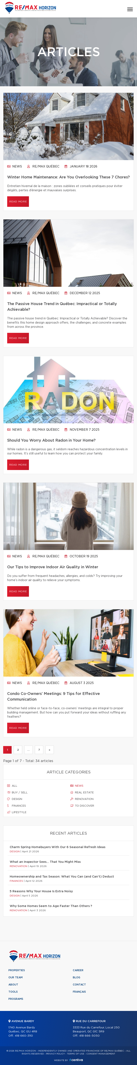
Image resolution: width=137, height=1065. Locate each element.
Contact (79, 984)
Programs (15, 999)
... (28, 750)
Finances (16, 805)
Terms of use (75, 1054)
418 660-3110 (24, 1035)
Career (78, 970)
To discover (82, 805)
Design (14, 799)
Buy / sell (17, 792)
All (12, 785)
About (13, 984)
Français (79, 992)
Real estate (82, 792)
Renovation (82, 799)
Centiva (76, 1059)
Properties (16, 970)
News (14, 166)
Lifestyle (16, 812)
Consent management (100, 1054)
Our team (15, 977)
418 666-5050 (89, 1035)
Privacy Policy (55, 1054)
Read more (18, 201)
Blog (76, 977)
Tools (13, 992)
